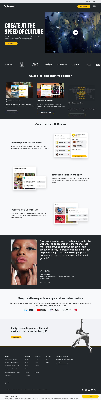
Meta (26, 365)
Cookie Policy (72, 394)
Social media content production (12, 365)
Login (47, 359)
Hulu (26, 362)
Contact (37, 372)
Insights (37, 365)
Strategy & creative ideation (11, 369)
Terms (47, 362)
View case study (44, 278)
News (36, 362)
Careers (37, 369)
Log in (93, 1)
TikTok (27, 372)
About (36, 359)
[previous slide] (41, 282)
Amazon (27, 359)
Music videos (8, 375)
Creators (88, 1)
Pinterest (27, 369)
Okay (90, 390)
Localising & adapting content (11, 362)
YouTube (27, 375)
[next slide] (48, 282)
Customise (90, 394)
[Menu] (94, 6)
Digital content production (11, 359)
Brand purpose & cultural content (12, 372)
